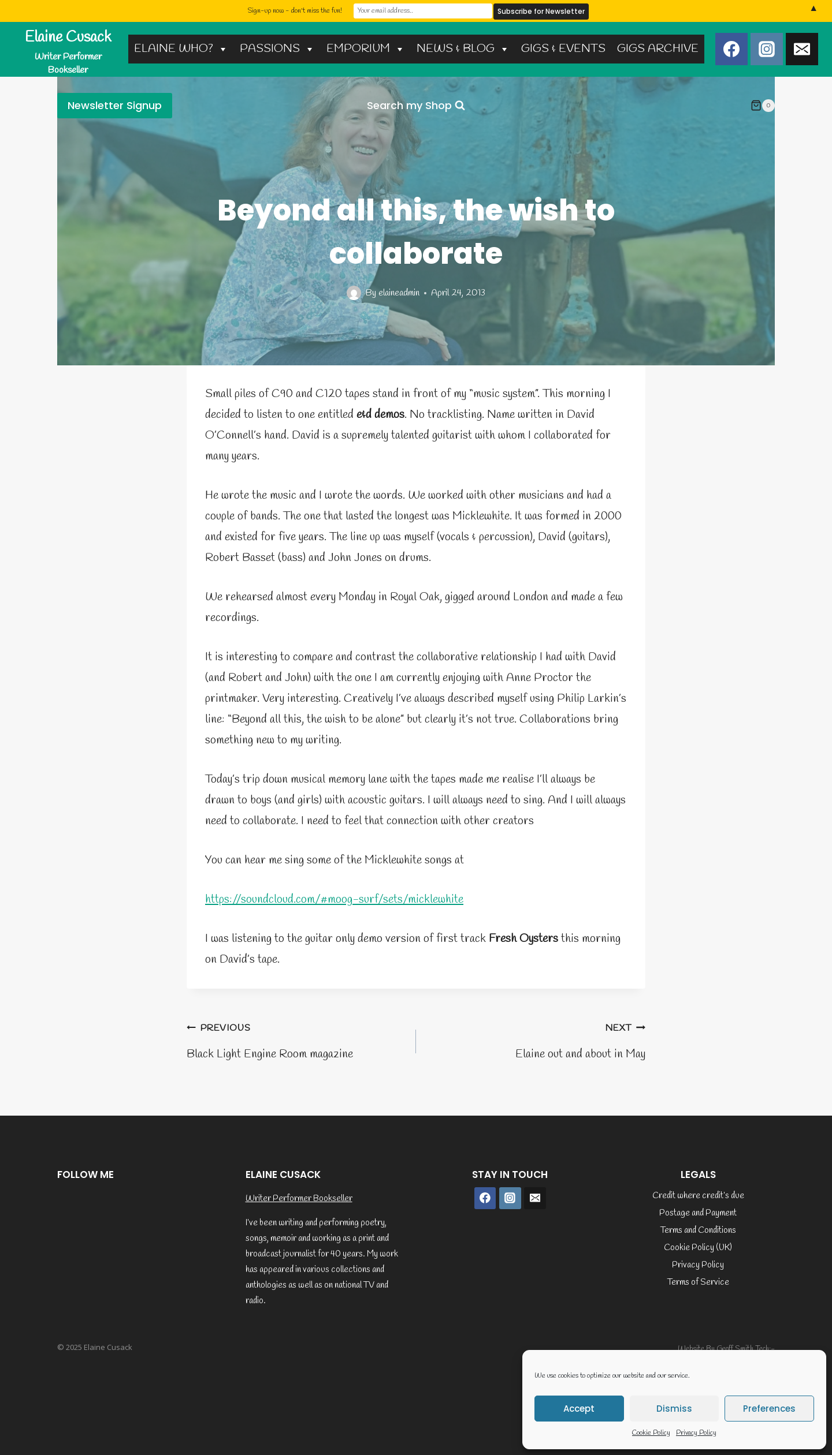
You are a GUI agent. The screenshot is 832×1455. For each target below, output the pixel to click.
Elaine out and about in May (536, 1040)
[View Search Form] (416, 105)
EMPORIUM (365, 49)
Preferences (769, 1408)
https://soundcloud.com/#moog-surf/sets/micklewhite (334, 899)
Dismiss (674, 1408)
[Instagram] (767, 49)
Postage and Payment (698, 1213)
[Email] (802, 49)
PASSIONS (277, 49)
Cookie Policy (651, 1433)
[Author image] (354, 293)
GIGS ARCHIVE (658, 49)
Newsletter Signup (115, 105)
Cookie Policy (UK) (698, 1248)
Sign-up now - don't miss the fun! (294, 11)
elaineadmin (398, 293)
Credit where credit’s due (698, 1196)
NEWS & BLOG (463, 49)
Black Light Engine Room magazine (295, 1040)
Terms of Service (698, 1282)
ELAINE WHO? (181, 49)
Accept (579, 1408)
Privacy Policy (696, 1433)
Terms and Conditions (698, 1230)
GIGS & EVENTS (563, 49)
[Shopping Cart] (763, 105)
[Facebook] (731, 49)
